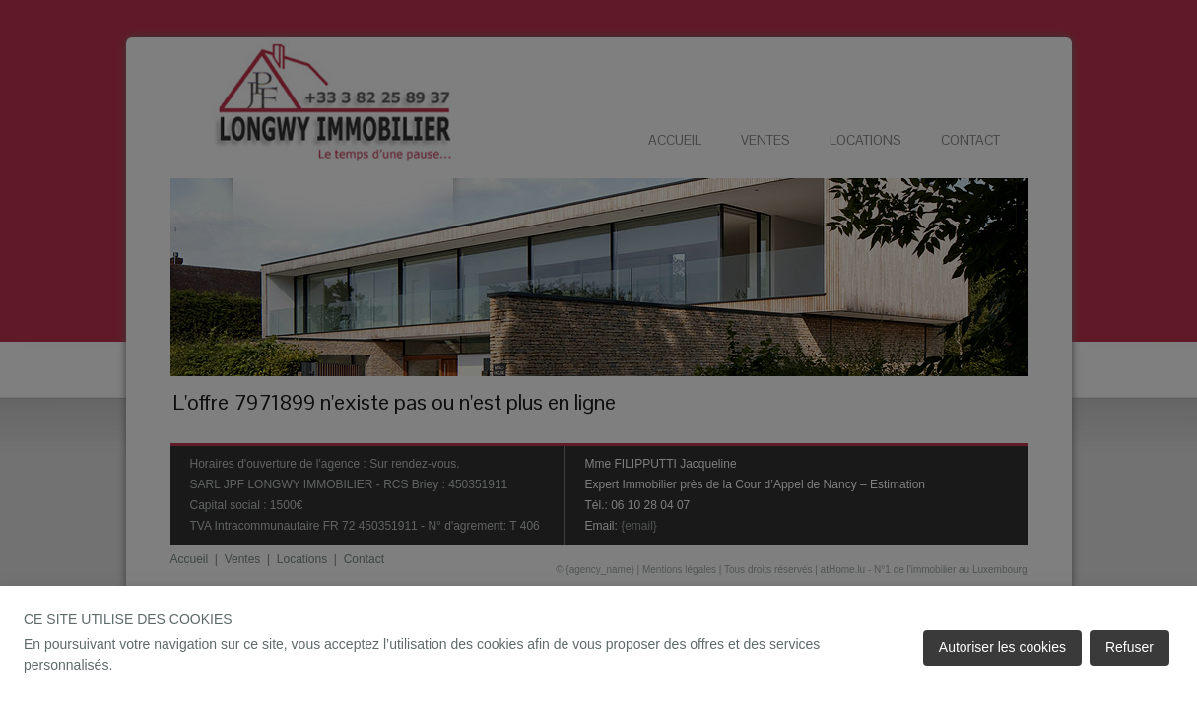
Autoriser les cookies (1002, 647)
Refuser (1129, 647)
